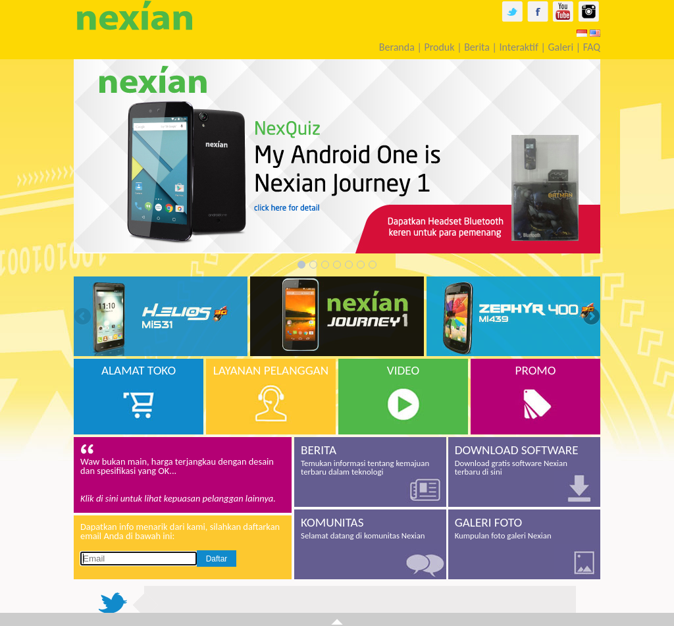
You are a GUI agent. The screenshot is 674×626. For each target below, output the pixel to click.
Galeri (560, 47)
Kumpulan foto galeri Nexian (524, 527)
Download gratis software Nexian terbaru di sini (524, 459)
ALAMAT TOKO (138, 370)
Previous (83, 317)
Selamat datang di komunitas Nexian (370, 527)
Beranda (397, 47)
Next (590, 317)
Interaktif (519, 47)
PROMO (535, 370)
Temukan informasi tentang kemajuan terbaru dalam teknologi (370, 459)
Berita (477, 47)
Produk (439, 47)
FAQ (591, 47)
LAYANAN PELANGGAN (271, 370)
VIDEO (403, 370)
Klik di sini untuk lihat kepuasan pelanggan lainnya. (178, 498)
